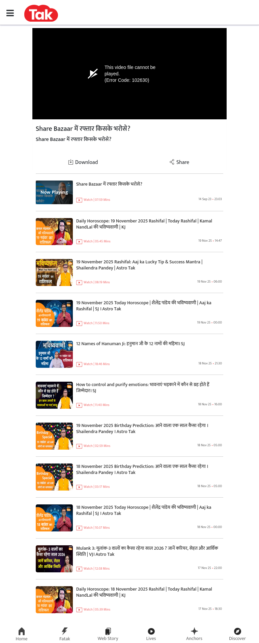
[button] (41, 13)
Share (179, 162)
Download (83, 162)
